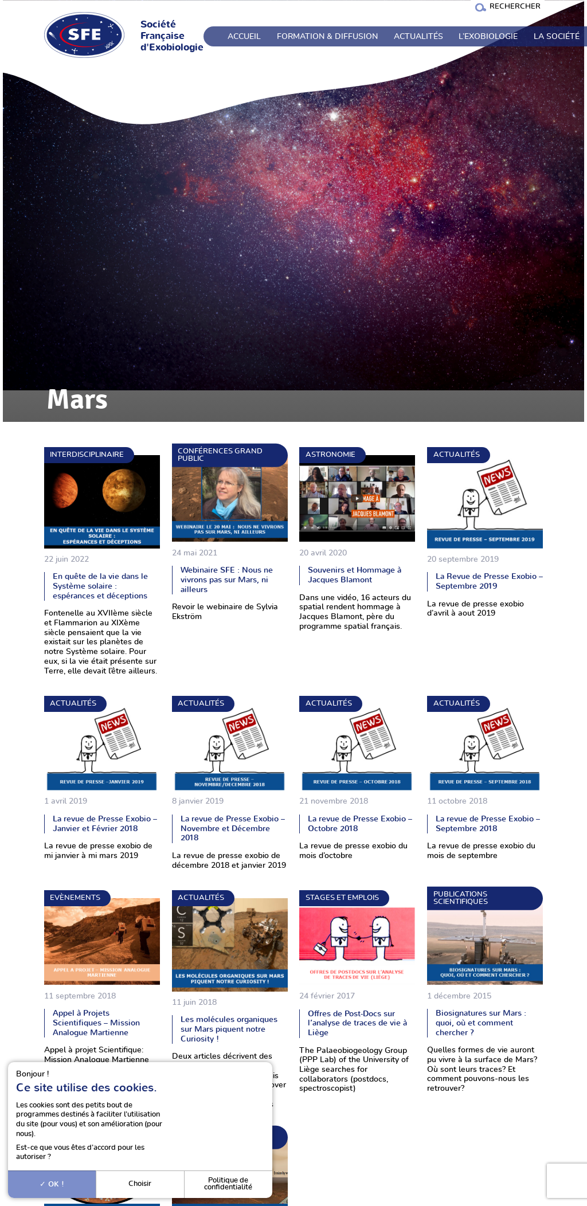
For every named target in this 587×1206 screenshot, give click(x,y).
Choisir (139, 1184)
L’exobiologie (488, 37)
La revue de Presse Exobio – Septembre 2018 (488, 823)
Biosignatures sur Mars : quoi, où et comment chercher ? (481, 1022)
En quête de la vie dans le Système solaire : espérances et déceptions (100, 586)
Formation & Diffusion (327, 37)
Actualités (418, 37)
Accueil (244, 37)
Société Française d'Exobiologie (172, 36)
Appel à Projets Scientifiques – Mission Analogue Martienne (96, 1022)
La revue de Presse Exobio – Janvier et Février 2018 (105, 823)
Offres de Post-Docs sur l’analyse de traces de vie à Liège (357, 1023)
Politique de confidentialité (228, 1184)
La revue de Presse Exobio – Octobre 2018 (360, 823)
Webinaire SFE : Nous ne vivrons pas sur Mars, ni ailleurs (227, 579)
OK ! (52, 1184)
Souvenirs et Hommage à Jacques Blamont (354, 575)
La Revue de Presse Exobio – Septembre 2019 (489, 581)
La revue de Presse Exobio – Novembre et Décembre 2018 (233, 828)
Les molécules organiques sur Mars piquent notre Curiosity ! (229, 1029)
